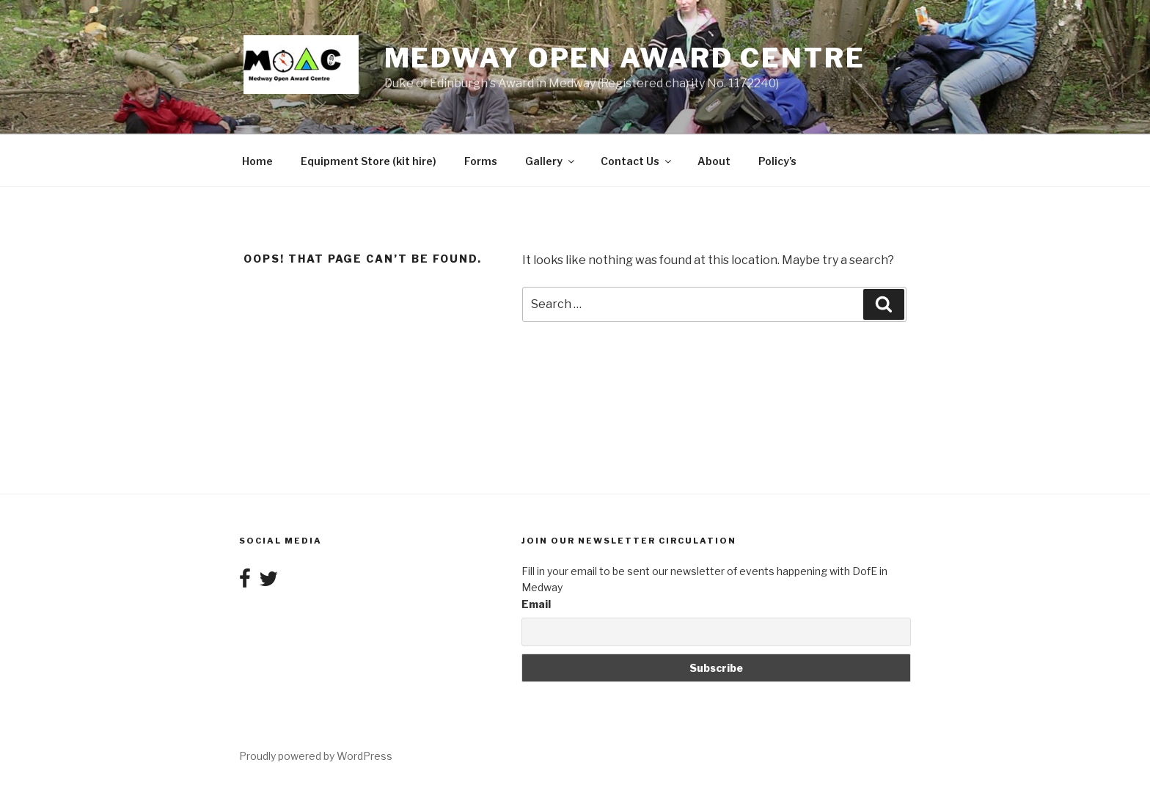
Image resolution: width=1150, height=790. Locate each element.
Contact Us (637, 161)
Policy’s (777, 161)
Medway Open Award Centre (624, 58)
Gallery (550, 161)
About (713, 161)
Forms (480, 161)
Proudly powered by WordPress (315, 756)
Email (536, 604)
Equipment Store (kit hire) (368, 161)
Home (257, 161)
